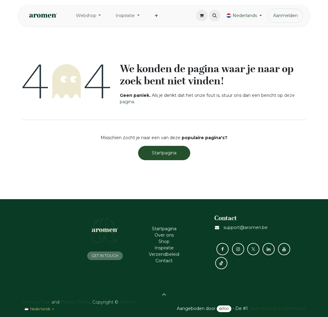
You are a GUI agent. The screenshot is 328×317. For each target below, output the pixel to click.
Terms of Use (36, 302)
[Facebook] (222, 249)
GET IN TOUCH (104, 255)
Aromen (128, 302)
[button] (214, 15)
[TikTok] (221, 263)
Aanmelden (285, 15)
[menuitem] (89, 15)
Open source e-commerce (277, 308)
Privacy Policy (75, 302)
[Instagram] (238, 249)
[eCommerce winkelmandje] (202, 15)
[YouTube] (284, 249)
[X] (253, 249)
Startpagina (164, 153)
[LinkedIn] (268, 249)
